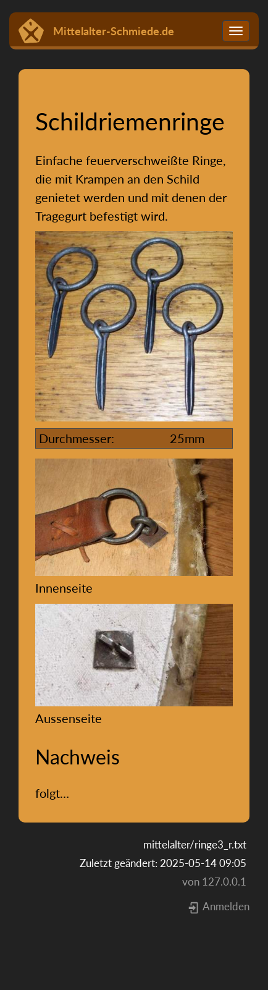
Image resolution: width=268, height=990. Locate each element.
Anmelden (218, 906)
